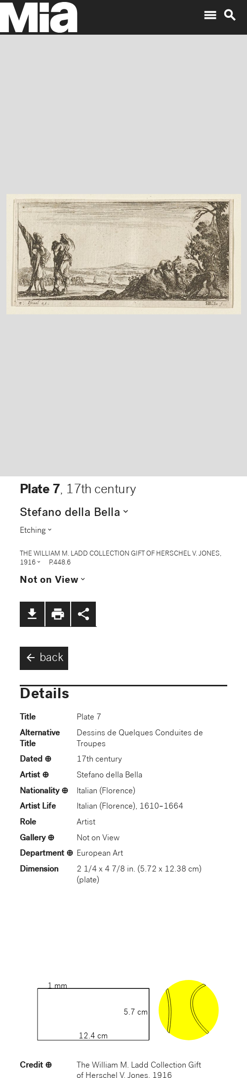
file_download (32, 614)
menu (210, 15)
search (229, 15)
